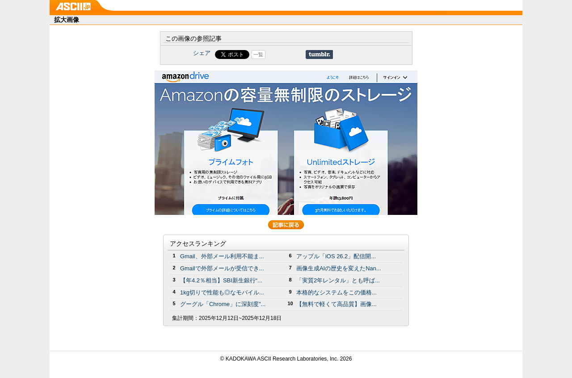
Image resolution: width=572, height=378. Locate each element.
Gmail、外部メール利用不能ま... (222, 256)
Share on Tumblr (319, 54)
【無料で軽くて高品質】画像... (336, 304)
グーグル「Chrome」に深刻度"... (222, 304)
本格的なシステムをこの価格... (336, 292)
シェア (201, 53)
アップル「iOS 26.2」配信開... (336, 256)
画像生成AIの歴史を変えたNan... (338, 268)
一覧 (258, 54)
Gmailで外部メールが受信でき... (222, 268)
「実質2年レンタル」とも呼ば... (338, 280)
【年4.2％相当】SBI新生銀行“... (221, 280)
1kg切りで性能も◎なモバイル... (222, 292)
